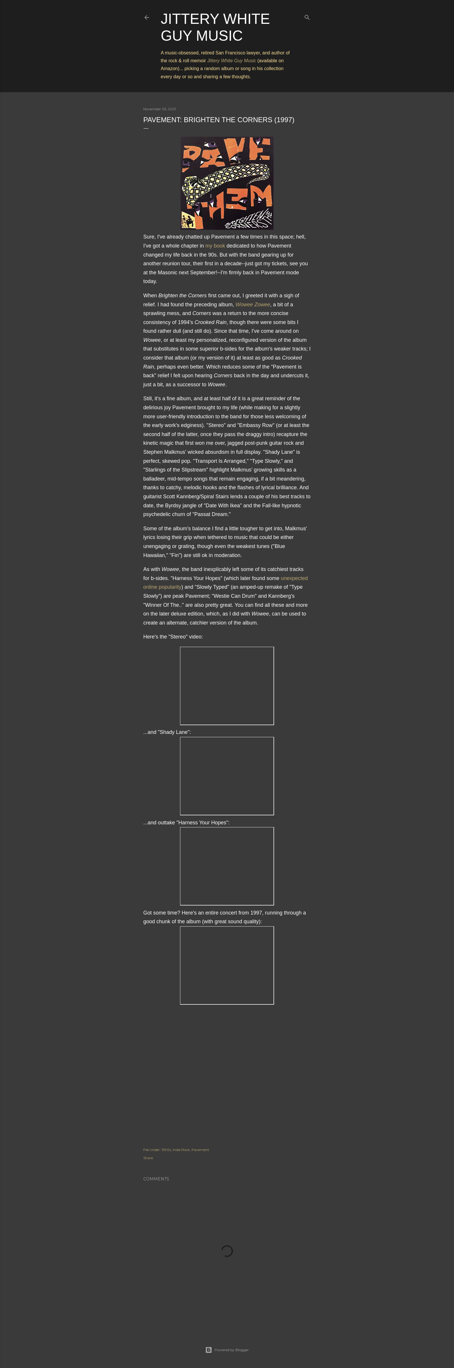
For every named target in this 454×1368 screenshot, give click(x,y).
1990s (166, 1150)
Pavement (200, 1150)
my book (215, 246)
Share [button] (148, 1158)
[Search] (307, 16)
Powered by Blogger (227, 1349)
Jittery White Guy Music (231, 60)
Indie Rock (181, 1150)
